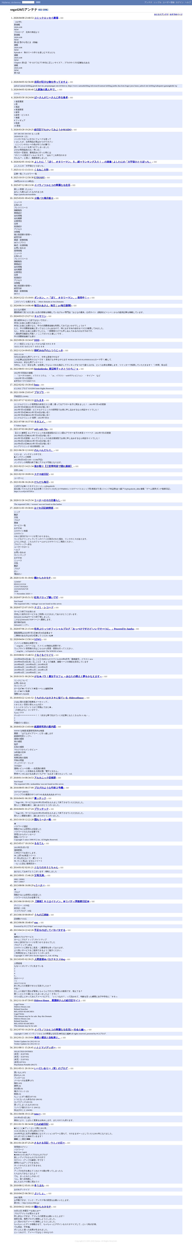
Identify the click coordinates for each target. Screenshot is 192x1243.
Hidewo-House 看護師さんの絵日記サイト (57, 1000)
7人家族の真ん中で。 (45, 89)
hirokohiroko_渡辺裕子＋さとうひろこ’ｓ (56, 369)
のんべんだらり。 (43, 450)
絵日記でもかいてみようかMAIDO (53, 129)
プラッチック (41, 809)
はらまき (39, 400)
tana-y (37, 1114)
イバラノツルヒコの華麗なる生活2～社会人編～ (60, 1029)
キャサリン (40, 316)
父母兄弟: (39, 875)
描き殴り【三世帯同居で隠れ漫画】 (53, 466)
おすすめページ (176, 14)
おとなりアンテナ (161, 14)
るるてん (39, 843)
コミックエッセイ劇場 (46, 18)
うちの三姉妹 (41, 914)
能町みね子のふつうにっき (48, 350)
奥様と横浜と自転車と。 (47, 1037)
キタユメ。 (40, 421)
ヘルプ (188, 2)
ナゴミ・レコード (43, 607)
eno (36, 922)
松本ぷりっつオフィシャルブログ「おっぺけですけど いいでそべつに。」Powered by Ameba (84, 629)
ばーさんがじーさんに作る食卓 (51, 97)
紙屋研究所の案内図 (45, 726)
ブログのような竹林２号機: (49, 787)
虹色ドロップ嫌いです (46, 597)
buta (36, 384)
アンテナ (148, 2)
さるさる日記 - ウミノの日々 (49, 1143)
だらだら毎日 (41, 482)
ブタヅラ (39, 392)
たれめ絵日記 (41, 1124)
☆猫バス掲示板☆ (43, 198)
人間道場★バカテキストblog (49, 959)
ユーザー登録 (168, 2)
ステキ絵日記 (41, 474)
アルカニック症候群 (45, 777)
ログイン (180, 2)
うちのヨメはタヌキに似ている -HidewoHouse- (59, 698)
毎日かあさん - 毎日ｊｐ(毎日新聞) (52, 305)
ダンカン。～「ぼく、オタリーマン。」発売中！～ (61, 297)
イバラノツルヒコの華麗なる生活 (52, 185)
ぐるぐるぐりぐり (43, 655)
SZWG (37, 639)
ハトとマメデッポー (45, 1047)
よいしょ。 (40, 1193)
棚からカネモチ (42, 578)
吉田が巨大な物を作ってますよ (51, 82)
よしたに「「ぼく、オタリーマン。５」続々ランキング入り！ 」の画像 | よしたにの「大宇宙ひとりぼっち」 (93, 162)
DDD (36, 340)
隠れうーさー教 (42, 819)
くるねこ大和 (41, 169)
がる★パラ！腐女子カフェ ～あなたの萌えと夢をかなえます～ (68, 676)
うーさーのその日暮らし (47, 500)
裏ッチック (40, 798)
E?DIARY (39, 177)
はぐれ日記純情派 (43, 508)
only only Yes (41, 429)
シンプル (157, 2)
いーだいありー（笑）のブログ (51, 1068)
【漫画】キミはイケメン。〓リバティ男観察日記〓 (61, 901)
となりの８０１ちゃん (46, 867)
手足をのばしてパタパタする (49, 930)
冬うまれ (39, 1185)
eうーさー (39, 885)
